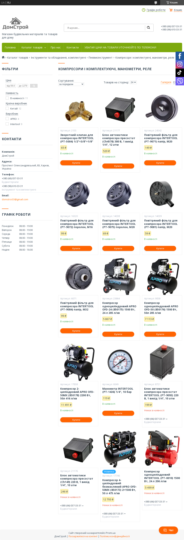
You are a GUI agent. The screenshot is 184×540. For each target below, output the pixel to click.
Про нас (56, 47)
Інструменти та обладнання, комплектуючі (58, 57)
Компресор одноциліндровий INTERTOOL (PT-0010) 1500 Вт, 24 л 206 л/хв (162, 476)
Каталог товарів (31, 47)
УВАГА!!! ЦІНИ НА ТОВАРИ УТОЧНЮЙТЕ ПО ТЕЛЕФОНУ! (120, 47)
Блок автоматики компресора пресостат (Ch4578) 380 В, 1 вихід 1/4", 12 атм (118, 139)
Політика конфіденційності (115, 536)
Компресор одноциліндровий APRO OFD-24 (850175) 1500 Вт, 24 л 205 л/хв (119, 307)
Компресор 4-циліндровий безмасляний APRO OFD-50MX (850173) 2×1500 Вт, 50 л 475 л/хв (119, 486)
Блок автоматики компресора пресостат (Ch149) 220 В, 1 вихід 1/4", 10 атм (76, 480)
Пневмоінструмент (100, 57)
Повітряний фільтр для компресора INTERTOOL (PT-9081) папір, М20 (161, 224)
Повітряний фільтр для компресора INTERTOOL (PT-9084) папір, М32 (77, 306)
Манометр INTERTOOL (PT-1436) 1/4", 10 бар (117, 390)
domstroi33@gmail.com (15, 199)
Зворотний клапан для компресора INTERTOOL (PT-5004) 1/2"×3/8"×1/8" (77, 138)
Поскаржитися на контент (83, 536)
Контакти (72, 47)
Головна (10, 47)
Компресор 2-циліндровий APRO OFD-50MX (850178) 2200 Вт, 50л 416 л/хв (77, 393)
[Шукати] (148, 27)
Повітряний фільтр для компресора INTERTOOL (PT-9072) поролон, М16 (77, 224)
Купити (76, 162)
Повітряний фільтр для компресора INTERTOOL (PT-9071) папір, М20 (161, 138)
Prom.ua (110, 533)
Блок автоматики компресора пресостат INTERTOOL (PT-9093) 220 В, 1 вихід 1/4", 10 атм (161, 393)
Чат (168, 530)
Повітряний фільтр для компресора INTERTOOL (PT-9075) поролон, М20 (119, 224)
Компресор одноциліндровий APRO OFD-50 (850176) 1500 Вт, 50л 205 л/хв (161, 307)
